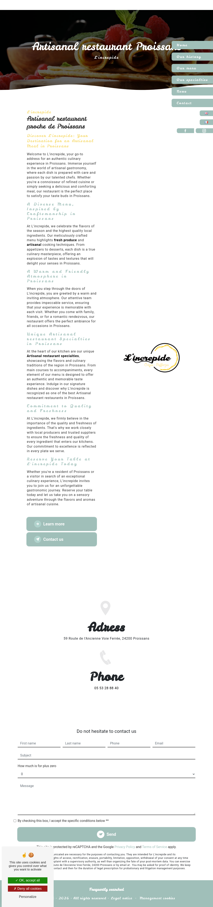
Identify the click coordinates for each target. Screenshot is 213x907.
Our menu (186, 68)
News (182, 91)
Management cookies (157, 898)
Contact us (48, 539)
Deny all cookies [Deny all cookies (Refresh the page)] (28, 888)
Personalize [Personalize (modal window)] (27, 896)
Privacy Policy (125, 839)
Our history (189, 56)
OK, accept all (27, 880)
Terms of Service (154, 839)
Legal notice (121, 898)
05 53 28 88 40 (106, 696)
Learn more (49, 524)
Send (111, 826)
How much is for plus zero (37, 758)
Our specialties (192, 79)
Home (182, 45)
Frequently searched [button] (106, 889)
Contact (184, 102)
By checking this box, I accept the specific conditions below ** (63, 813)
